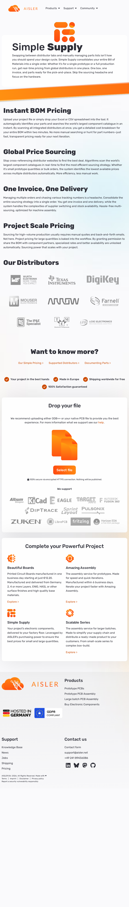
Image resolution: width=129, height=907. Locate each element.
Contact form (72, 747)
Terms (4, 779)
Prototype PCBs (74, 688)
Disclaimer (24, 779)
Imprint (13, 779)
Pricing (6, 768)
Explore (12, 601)
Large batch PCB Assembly (81, 699)
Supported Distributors (63, 363)
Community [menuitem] (87, 8)
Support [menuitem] (69, 8)
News (5, 752)
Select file (64, 470)
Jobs (5, 757)
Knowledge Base (12, 747)
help (101, 422)
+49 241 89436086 (76, 757)
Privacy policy (38, 779)
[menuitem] (23, 8)
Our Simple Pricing (29, 363)
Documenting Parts (97, 363)
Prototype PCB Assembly (80, 693)
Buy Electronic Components (81, 704)
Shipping (7, 763)
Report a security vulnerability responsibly (20, 781)
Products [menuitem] (51, 8)
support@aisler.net (76, 752)
